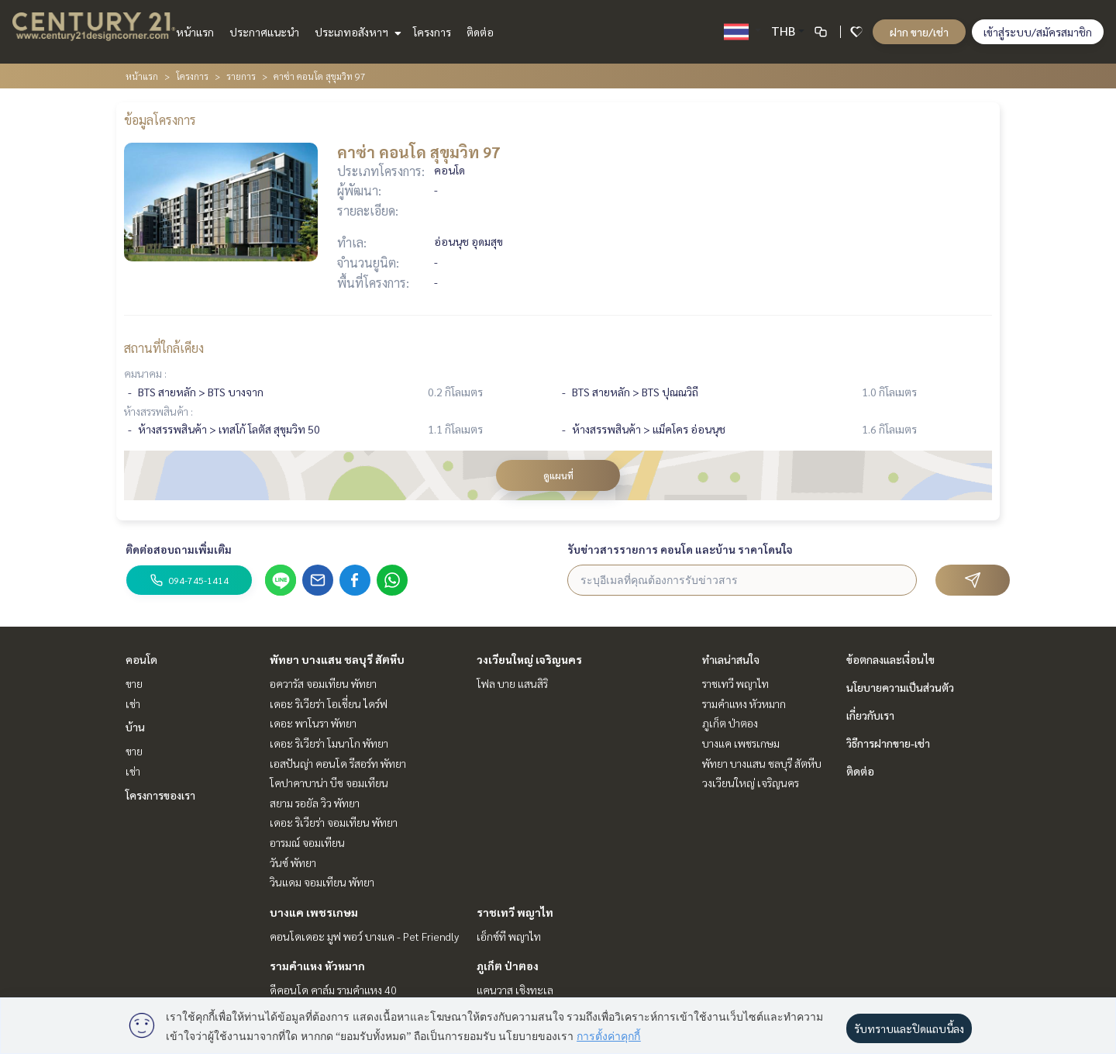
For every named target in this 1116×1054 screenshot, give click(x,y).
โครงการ (432, 32)
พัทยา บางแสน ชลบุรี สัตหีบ (337, 659)
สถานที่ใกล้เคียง (164, 348)
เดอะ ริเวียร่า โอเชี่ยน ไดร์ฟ (329, 703)
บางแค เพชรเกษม (314, 912)
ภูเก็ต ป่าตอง (508, 966)
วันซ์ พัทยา (293, 862)
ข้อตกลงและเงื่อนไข (890, 659)
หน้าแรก (195, 32)
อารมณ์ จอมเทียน (307, 842)
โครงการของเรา (160, 795)
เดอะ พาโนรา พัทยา (313, 723)
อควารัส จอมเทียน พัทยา (323, 683)
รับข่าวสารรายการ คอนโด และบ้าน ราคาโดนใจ (680, 549)
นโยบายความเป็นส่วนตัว (900, 687)
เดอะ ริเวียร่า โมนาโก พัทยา (329, 743)
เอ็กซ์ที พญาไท (509, 936)
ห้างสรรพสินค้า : (158, 411)
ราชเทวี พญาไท (515, 912)
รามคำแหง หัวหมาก (317, 966)
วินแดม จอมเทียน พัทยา (322, 882)
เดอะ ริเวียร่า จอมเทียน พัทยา (334, 822)
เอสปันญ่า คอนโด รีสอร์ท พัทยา (338, 763)
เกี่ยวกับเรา (870, 715)
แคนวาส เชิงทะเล (515, 990)
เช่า (133, 703)
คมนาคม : (145, 373)
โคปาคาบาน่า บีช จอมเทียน (329, 783)
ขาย (134, 683)
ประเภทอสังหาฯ (356, 32)
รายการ (241, 76)
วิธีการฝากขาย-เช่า (888, 743)
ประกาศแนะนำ (264, 32)
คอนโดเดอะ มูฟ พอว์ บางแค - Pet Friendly (364, 936)
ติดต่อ (480, 32)
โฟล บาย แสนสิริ (512, 683)
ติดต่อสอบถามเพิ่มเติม (179, 549)
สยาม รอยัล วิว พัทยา (315, 803)
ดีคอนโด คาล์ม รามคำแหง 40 (333, 990)
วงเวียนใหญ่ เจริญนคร (529, 659)
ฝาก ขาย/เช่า (919, 32)
